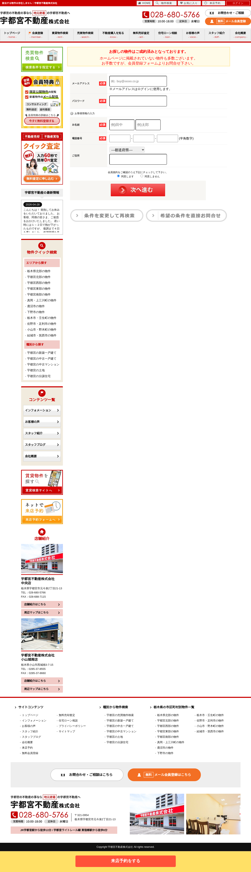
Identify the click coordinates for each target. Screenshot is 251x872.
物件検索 (164, 3)
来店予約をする (125, 860)
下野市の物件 (36, 312)
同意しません (149, 176)
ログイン (238, 3)
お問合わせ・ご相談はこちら (86, 775)
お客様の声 (42, 421)
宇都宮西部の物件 (39, 282)
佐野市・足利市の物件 (41, 323)
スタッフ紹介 (42, 433)
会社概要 (42, 456)
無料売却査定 (67, 715)
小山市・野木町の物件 (41, 329)
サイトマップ (67, 731)
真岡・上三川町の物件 (41, 300)
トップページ (30, 715)
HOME (144, 3)
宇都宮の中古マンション (43, 364)
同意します (125, 176)
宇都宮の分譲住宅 (39, 376)
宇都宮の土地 (36, 370)
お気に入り (189, 3)
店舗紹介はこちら (42, 604)
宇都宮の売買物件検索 (120, 715)
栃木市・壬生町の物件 (41, 317)
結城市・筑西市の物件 (41, 335)
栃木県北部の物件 (39, 271)
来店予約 (212, 3)
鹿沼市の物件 (36, 306)
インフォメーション (42, 410)
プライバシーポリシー (72, 726)
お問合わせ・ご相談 (227, 13)
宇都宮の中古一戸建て (41, 358)
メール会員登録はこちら (164, 775)
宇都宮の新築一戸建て (41, 352)
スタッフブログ (42, 444)
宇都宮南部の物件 (39, 294)
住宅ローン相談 (68, 720)
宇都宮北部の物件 (39, 277)
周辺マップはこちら (42, 612)
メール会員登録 (228, 21)
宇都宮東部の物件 (39, 288)
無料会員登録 (30, 753)
